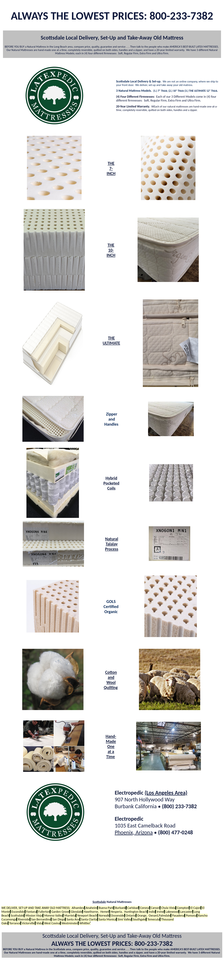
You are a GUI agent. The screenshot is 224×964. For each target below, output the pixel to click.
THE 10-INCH (111, 250)
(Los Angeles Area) (166, 792)
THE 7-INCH (111, 168)
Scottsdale (99, 902)
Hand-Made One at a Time (111, 746)
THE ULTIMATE (111, 340)
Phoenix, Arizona (134, 832)
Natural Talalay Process (111, 543)
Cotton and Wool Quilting (111, 680)
